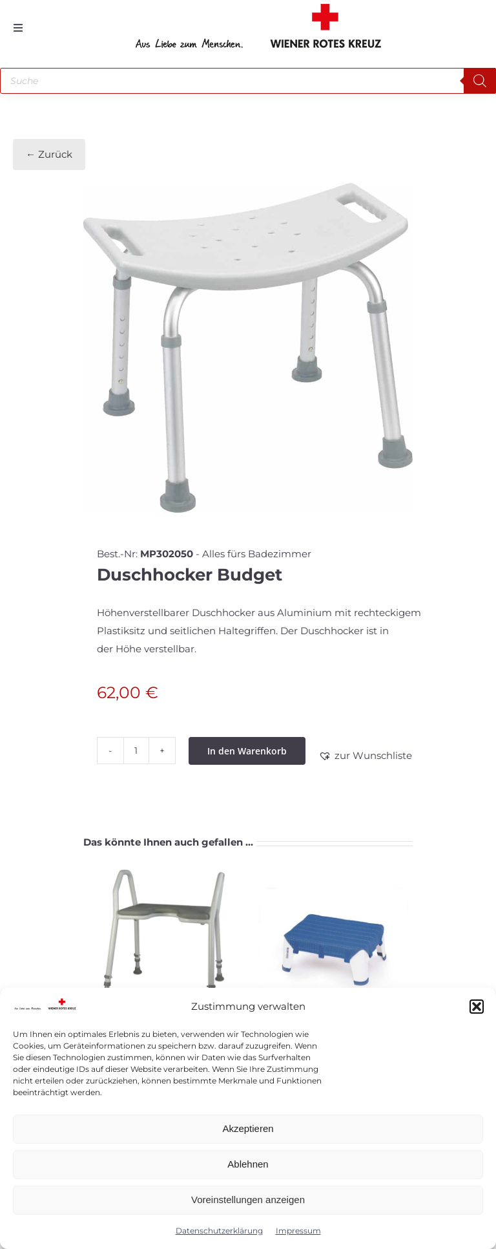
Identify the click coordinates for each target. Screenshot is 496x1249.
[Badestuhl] (162, 944)
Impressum (298, 1230)
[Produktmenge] (136, 750)
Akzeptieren (247, 1128)
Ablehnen (247, 1163)
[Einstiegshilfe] (333, 944)
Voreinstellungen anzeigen (248, 1199)
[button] (476, 1006)
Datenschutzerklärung (219, 1230)
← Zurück (49, 154)
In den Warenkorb (247, 751)
